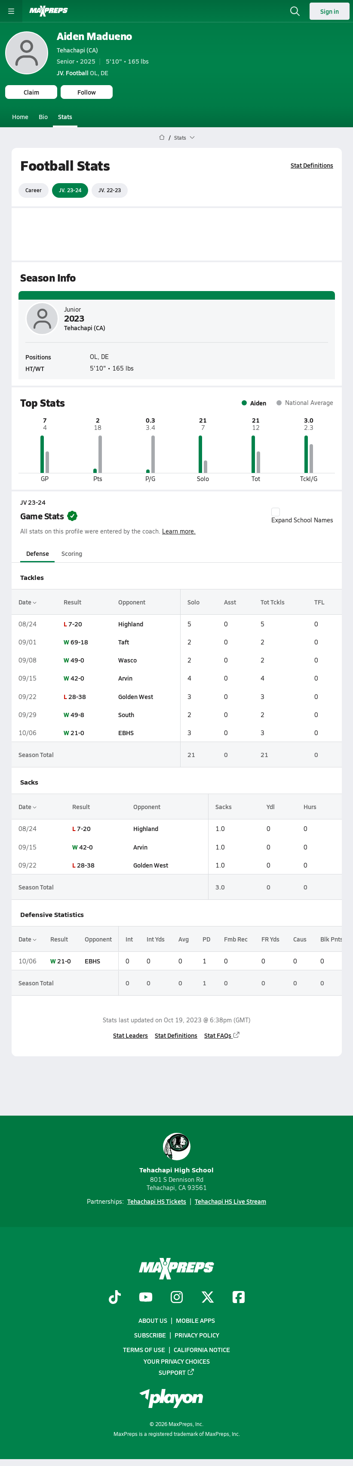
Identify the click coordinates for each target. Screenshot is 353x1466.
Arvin (125, 678)
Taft (123, 642)
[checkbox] (275, 512)
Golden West (135, 696)
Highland (130, 624)
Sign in (329, 11)
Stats (65, 116)
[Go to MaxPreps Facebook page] (239, 1298)
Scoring (71, 553)
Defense (37, 553)
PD (206, 939)
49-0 (77, 660)
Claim (31, 92)
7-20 (75, 624)
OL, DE (82, 72)
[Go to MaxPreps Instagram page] (177, 1298)
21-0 (77, 732)
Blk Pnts (331, 939)
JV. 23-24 (70, 190)
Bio (43, 116)
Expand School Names (302, 516)
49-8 (77, 714)
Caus (300, 939)
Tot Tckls (273, 601)
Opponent (131, 601)
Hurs (310, 806)
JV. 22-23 (109, 190)
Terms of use (144, 1350)
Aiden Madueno (94, 36)
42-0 (77, 678)
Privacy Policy (197, 1335)
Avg (183, 939)
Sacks (223, 806)
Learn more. (179, 531)
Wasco (127, 660)
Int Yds (156, 939)
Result (72, 601)
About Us (152, 1320)
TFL (319, 601)
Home (20, 116)
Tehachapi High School (176, 1154)
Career (33, 190)
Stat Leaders (130, 1035)
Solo (193, 601)
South (126, 714)
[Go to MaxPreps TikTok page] (115, 1298)
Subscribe (150, 1335)
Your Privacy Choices (177, 1361)
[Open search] (295, 11)
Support (177, 1372)
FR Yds (270, 939)
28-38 (77, 696)
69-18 (79, 642)
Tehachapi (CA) (77, 50)
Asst (230, 601)
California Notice (202, 1350)
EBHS (125, 732)
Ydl (270, 806)
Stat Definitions (312, 165)
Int (129, 939)
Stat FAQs (222, 1035)
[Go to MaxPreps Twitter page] (208, 1298)
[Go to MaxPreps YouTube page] (146, 1298)
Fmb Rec (236, 939)
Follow (86, 92)
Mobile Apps (195, 1320)
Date (27, 601)
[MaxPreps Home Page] (162, 137)
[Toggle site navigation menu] (11, 11)
